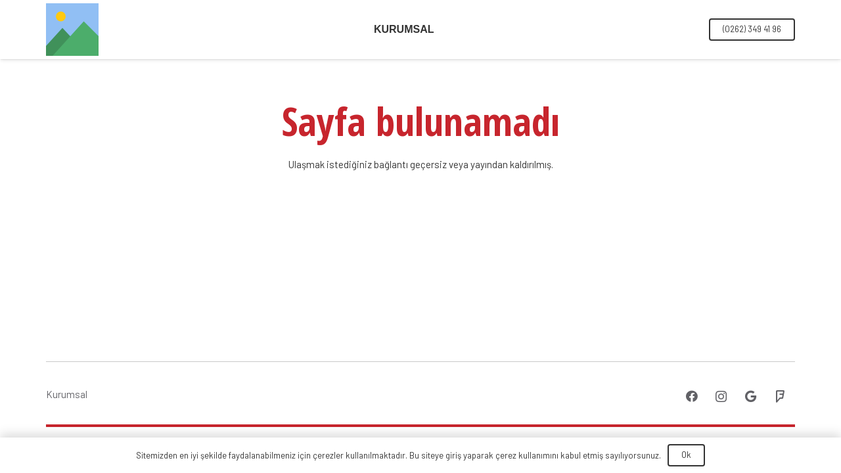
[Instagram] (721, 396)
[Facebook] (691, 396)
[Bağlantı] (72, 29)
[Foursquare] (780, 396)
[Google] (750, 396)
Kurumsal (66, 394)
